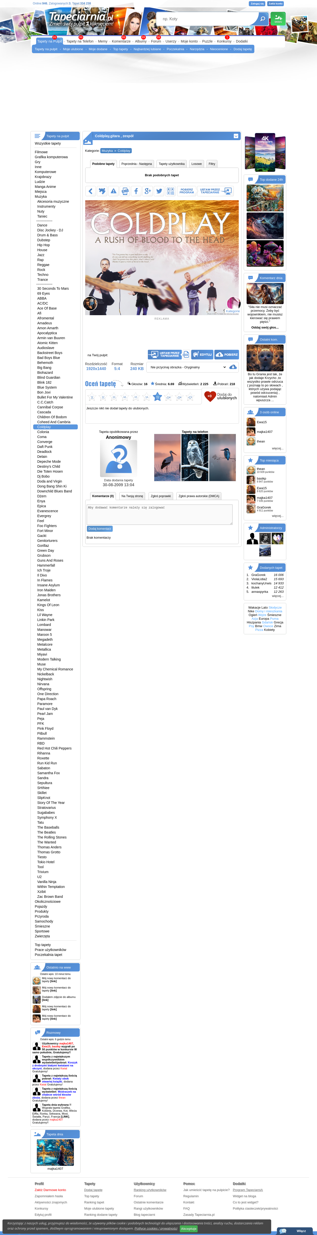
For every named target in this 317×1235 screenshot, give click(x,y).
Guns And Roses (50, 560)
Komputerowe (45, 172)
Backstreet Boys (49, 353)
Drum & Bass (47, 235)
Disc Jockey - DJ (50, 230)
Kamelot (43, 600)
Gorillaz (43, 546)
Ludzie (40, 182)
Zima (277, 626)
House (42, 250)
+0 (209, 396)
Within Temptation (51, 887)
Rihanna (43, 753)
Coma (42, 437)
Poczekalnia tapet (48, 955)
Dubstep (43, 240)
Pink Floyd (45, 728)
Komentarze (121, 41)
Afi (39, 313)
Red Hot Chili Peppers (54, 748)
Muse (41, 664)
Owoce (268, 626)
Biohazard (45, 373)
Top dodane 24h (271, 179)
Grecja (278, 622)
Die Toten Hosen (50, 471)
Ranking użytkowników (150, 1190)
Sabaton (43, 768)
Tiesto (42, 857)
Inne (38, 167)
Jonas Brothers (49, 595)
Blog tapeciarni (144, 1214)
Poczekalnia (175, 49)
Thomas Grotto (48, 852)
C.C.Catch (45, 402)
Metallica (44, 649)
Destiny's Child (48, 466)
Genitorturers (47, 541)
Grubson (44, 555)
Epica (41, 506)
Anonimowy (118, 456)
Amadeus (44, 323)
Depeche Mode (49, 461)
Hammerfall (46, 565)
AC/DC (42, 303)
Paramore (45, 704)
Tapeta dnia (55, 1134)
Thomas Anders (49, 847)
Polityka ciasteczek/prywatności (255, 1208)
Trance (42, 280)
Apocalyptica (47, 333)
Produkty (42, 911)
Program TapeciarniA (248, 1190)
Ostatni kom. (269, 339)
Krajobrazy (43, 177)
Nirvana (43, 684)
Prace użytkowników (50, 950)
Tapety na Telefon (80, 41)
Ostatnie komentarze (148, 1202)
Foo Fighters (47, 526)
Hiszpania (254, 622)
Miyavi (42, 654)
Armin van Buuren (51, 338)
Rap (40, 260)
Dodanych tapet (271, 567)
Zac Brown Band (50, 897)
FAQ (186, 1208)
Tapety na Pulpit (49, 41)
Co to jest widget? (245, 1202)
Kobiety (269, 630)
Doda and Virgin (49, 481)
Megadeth (45, 639)
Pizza (259, 630)
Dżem (42, 496)
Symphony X (47, 817)
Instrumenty (46, 206)
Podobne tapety (103, 164)
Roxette (43, 758)
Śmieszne (42, 926)
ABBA (42, 298)
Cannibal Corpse (50, 407)
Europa (264, 618)
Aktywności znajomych (51, 1202)
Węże (262, 615)
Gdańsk (267, 622)
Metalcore (45, 644)
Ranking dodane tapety (100, 1214)
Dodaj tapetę (243, 49)
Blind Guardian (48, 377)
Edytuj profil (43, 1214)
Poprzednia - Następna (137, 164)
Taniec (42, 216)
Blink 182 (44, 382)
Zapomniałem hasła (49, 1196)
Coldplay (44, 427)
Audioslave (45, 348)
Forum (156, 41)
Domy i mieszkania (268, 611)
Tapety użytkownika (172, 164)
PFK (40, 724)
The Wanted (46, 842)
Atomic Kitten (47, 343)
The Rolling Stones (52, 837)
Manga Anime (45, 187)
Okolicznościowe (48, 902)
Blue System (47, 387)
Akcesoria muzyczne (53, 201)
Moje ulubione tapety (99, 1208)
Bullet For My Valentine (55, 397)
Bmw (258, 626)
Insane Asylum (48, 585)
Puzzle (207, 41)
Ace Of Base (47, 308)
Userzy (170, 41)
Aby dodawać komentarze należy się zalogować (160, 517)
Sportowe (42, 931)
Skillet (42, 793)
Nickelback (45, 674)
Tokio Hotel (45, 862)
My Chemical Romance (55, 669)
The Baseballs (48, 827)
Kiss (40, 610)
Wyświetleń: (193, 384)
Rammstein (46, 738)
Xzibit (41, 892)
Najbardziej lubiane (147, 49)
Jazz (41, 255)
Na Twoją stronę (132, 496)
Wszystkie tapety (48, 143)
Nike (251, 611)
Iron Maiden (46, 590)
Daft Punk (45, 447)
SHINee (43, 788)
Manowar (44, 630)
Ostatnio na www (59, 967)
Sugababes (46, 813)
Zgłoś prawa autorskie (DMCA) (199, 496)
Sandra (43, 778)
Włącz (301, 1231)
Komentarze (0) (103, 496)
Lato (265, 607)
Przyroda (42, 916)
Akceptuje (188, 1229)
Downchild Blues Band (54, 491)
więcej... (278, 448)
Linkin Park (45, 620)
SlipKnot (43, 798)
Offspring (44, 689)
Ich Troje (44, 570)
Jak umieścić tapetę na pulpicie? (206, 1190)
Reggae (43, 265)
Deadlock (44, 452)
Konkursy (224, 41)
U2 (39, 877)
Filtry (212, 164)
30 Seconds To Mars (53, 288)
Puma (274, 618)
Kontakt (188, 1202)
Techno (43, 275)
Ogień (253, 615)
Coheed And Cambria (54, 422)
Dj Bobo (43, 476)
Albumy (141, 41)
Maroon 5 (44, 635)
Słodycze (275, 607)
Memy (102, 41)
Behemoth (45, 363)
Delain (42, 457)
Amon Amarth (47, 328)
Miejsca (41, 192)
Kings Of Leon (48, 605)
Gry (38, 162)
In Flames (45, 580)
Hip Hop (43, 245)
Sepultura (44, 783)
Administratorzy (271, 527)
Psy (251, 626)
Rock (41, 270)
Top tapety (120, 49)
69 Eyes (43, 293)
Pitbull (42, 733)
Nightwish (45, 679)
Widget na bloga (244, 1196)
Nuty (41, 211)
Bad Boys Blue (48, 358)
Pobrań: (224, 384)
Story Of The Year (51, 803)
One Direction (48, 694)
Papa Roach (46, 699)
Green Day (45, 550)
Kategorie (233, 311)
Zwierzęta (42, 936)
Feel (40, 521)
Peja (40, 719)
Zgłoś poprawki (161, 496)
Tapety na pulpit (46, 49)
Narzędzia (197, 49)
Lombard (44, 625)
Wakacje (254, 607)
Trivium (43, 872)
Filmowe (41, 152)
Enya (41, 501)
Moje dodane (98, 49)
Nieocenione (219, 49)
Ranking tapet (94, 1202)
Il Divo (42, 575)
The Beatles (46, 832)
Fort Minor (45, 531)
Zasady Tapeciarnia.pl (198, 1214)
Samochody (44, 921)
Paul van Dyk (47, 709)
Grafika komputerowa (51, 157)
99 (158, 37)
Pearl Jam (45, 714)
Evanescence (47, 511)
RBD (41, 743)
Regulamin (191, 1196)
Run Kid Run (47, 763)
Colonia (43, 432)
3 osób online (269, 412)
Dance (42, 225)
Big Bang (44, 368)
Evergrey (44, 516)
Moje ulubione (73, 49)
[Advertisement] (158, 94)
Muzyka (41, 196)
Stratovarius (46, 808)
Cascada (44, 412)
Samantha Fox (48, 773)
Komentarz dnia (271, 278)
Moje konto (189, 41)
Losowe (196, 164)
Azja (255, 618)
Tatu (40, 822)
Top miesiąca (269, 460)
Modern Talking (49, 659)
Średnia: (162, 384)
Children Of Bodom (52, 417)
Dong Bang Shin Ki (52, 486)
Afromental (45, 318)
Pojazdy (41, 906)
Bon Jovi (44, 392)
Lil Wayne (45, 615)
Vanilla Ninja (46, 882)
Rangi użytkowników (148, 1208)
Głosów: (137, 384)
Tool (40, 867)
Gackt (42, 536)
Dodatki (242, 41)
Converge (45, 442)
